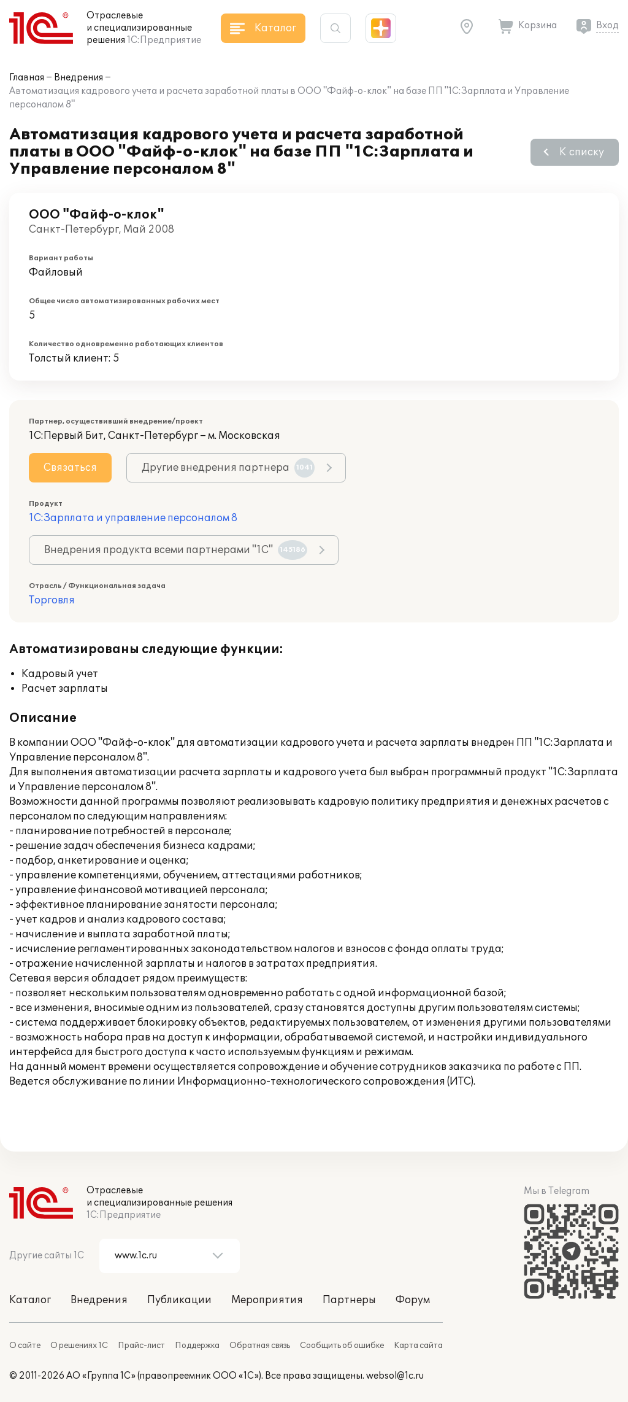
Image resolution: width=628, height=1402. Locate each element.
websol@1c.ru (395, 1376)
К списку (581, 152)
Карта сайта (418, 1345)
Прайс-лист (141, 1345)
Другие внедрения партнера (228, 468)
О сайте (24, 1345)
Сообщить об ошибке (342, 1345)
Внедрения (78, 77)
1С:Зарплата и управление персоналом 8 (133, 518)
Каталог (30, 1300)
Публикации (179, 1300)
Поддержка (197, 1345)
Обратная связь (259, 1345)
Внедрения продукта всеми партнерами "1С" (175, 550)
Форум (413, 1300)
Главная (26, 77)
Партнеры (349, 1300)
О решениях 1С (79, 1345)
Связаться (70, 468)
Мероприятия (267, 1300)
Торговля (52, 600)
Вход (607, 25)
